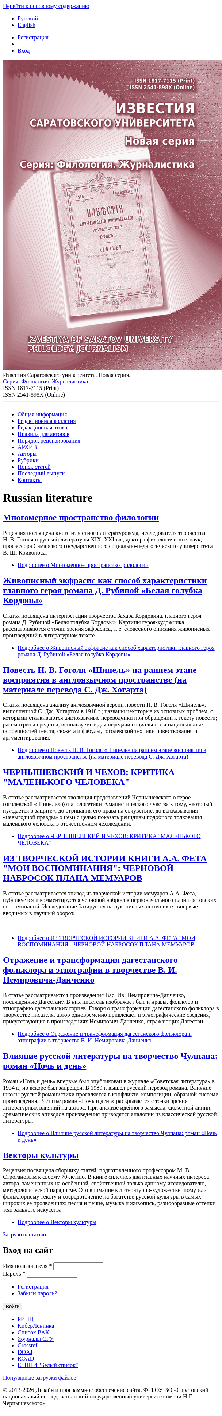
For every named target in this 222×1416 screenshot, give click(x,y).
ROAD (26, 1358)
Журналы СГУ (36, 1339)
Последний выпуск (41, 473)
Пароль (14, 1273)
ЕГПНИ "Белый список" (48, 1365)
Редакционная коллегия (47, 421)
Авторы (27, 454)
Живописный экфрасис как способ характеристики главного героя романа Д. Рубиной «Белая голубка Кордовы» (105, 590)
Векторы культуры (41, 1155)
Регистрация (33, 37)
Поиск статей (34, 467)
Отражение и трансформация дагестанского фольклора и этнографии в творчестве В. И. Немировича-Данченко (90, 969)
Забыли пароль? (37, 1293)
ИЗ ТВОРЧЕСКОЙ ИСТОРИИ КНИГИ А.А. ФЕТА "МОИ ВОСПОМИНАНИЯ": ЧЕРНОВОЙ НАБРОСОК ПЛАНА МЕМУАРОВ (105, 868)
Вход (24, 50)
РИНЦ (26, 1319)
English (26, 25)
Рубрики (28, 460)
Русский (28, 18)
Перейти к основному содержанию (46, 6)
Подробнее (83, 565)
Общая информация (42, 414)
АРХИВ (27, 447)
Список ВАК (33, 1332)
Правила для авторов (43, 434)
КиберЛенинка (36, 1326)
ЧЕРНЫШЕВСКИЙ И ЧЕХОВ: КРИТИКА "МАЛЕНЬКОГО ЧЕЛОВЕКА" (89, 777)
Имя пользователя (27, 1266)
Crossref (27, 1345)
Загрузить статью (24, 1234)
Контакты (30, 480)
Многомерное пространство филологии (81, 517)
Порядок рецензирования (49, 440)
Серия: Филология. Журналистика (45, 381)
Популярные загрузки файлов (39, 1377)
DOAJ (25, 1352)
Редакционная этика (42, 427)
